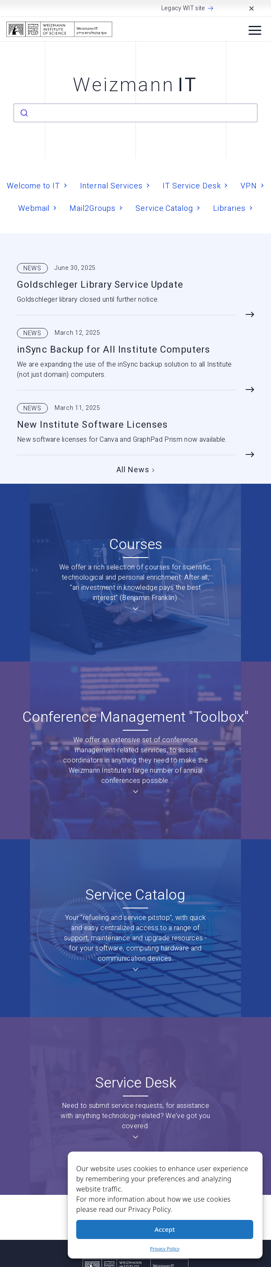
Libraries (229, 208)
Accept (165, 1229)
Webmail (34, 208)
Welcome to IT (33, 185)
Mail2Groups (92, 208)
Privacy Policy (164, 1248)
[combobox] (135, 113)
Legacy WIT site (183, 8)
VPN (249, 185)
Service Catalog (164, 208)
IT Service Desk (192, 185)
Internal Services (111, 185)
